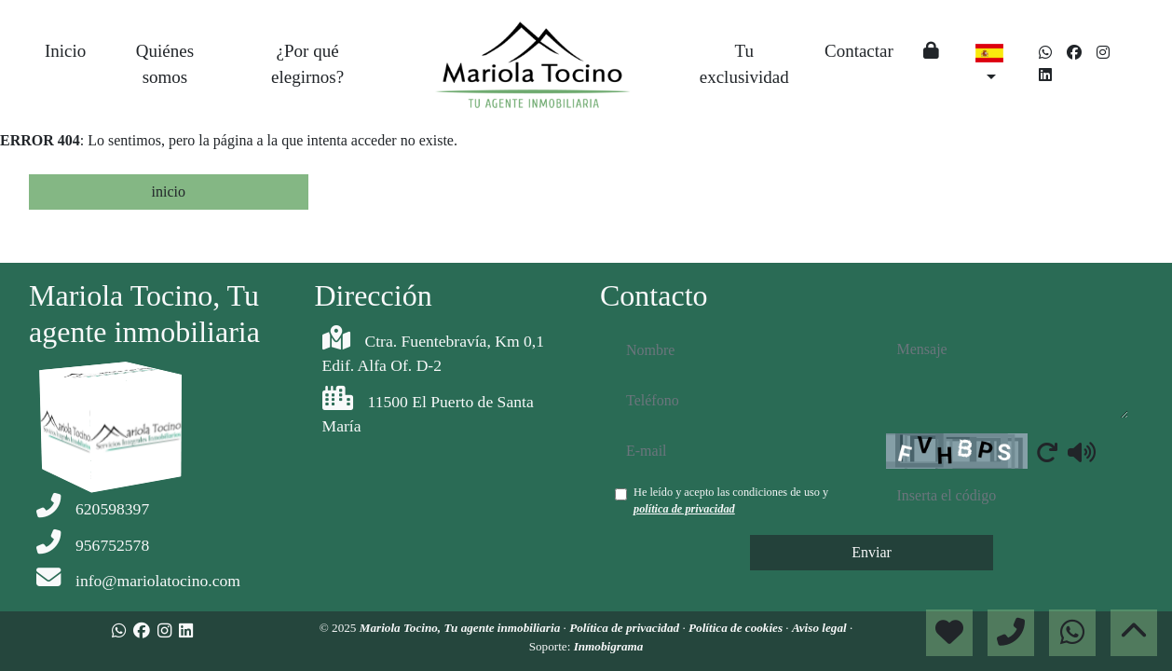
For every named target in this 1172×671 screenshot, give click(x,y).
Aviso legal (821, 628)
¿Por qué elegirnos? (307, 64)
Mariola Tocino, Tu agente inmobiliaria (462, 628)
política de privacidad (684, 508)
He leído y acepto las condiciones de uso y (731, 500)
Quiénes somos (165, 64)
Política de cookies (736, 628)
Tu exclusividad (744, 64)
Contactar (858, 51)
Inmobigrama (609, 646)
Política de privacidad (625, 628)
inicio (168, 191)
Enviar (872, 552)
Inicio (65, 51)
